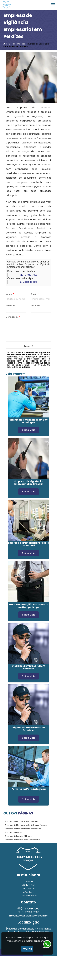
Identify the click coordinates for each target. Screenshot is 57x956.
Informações (29, 895)
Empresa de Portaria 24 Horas (18, 836)
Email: (34, 294)
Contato (29, 892)
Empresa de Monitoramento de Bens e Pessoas (26, 825)
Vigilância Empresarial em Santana (28, 667)
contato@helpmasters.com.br (30, 915)
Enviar (28, 346)
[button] (53, 5)
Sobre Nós (29, 885)
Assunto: (36, 305)
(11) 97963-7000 (28, 275)
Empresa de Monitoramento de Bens (21, 821)
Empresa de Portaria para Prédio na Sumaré (28, 544)
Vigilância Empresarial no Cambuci (28, 729)
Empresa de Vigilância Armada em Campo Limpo (28, 606)
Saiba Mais (28, 430)
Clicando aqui (28, 282)
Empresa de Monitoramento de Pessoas (23, 828)
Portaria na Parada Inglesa (28, 789)
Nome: (10, 294)
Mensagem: (13, 316)
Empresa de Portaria (14, 832)
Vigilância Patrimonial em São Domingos (28, 421)
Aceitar (27, 948)
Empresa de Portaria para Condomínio (22, 839)
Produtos (29, 888)
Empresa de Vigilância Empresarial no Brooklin (28, 483)
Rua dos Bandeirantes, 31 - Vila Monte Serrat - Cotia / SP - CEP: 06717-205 (29, 930)
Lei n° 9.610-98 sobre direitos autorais (28, 365)
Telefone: (11, 305)
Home (29, 881)
